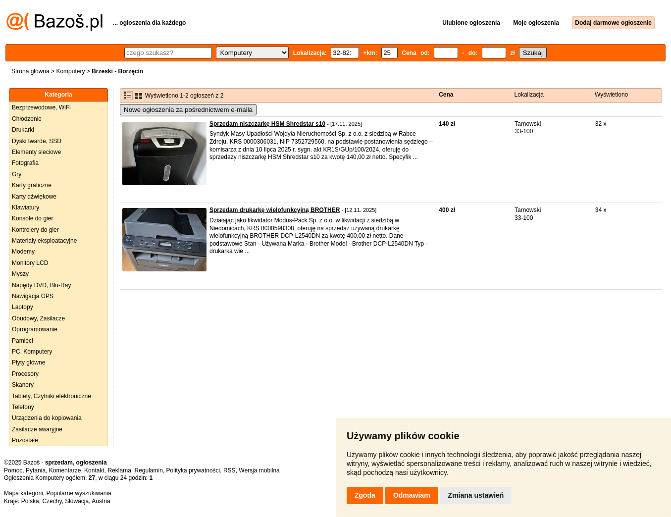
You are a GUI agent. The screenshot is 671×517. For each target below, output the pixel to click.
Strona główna (30, 71)
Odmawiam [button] (411, 495)
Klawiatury (25, 207)
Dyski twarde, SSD (36, 141)
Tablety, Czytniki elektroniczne (51, 396)
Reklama (119, 470)
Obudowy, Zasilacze (38, 318)
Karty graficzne (32, 185)
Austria (101, 501)
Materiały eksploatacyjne (44, 240)
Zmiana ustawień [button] (476, 495)
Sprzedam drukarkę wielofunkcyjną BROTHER (274, 210)
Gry (16, 174)
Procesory (25, 373)
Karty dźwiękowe (34, 196)
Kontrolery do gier (35, 229)
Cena (446, 94)
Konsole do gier (32, 218)
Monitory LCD (30, 262)
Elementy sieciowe (36, 152)
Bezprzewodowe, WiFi (41, 107)
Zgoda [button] (365, 495)
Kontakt (94, 470)
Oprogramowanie (34, 329)
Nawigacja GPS (32, 296)
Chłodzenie (27, 118)
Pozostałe (25, 440)
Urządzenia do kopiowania (47, 417)
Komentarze (65, 470)
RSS (229, 470)
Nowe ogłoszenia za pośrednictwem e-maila (188, 109)
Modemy (23, 251)
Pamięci (22, 340)
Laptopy (22, 307)
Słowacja (77, 501)
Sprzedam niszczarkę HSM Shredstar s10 (267, 123)
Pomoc (13, 470)
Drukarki (23, 129)
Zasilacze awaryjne (37, 429)
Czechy (51, 501)
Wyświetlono (611, 94)
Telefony (23, 407)
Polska (30, 501)
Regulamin (149, 470)
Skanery (23, 384)
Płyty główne (28, 362)
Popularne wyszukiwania (78, 493)
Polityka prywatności (193, 470)
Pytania (36, 470)
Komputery (70, 71)
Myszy (20, 273)
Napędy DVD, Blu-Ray (41, 285)
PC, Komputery (32, 351)
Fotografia (25, 162)
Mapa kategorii (23, 493)
